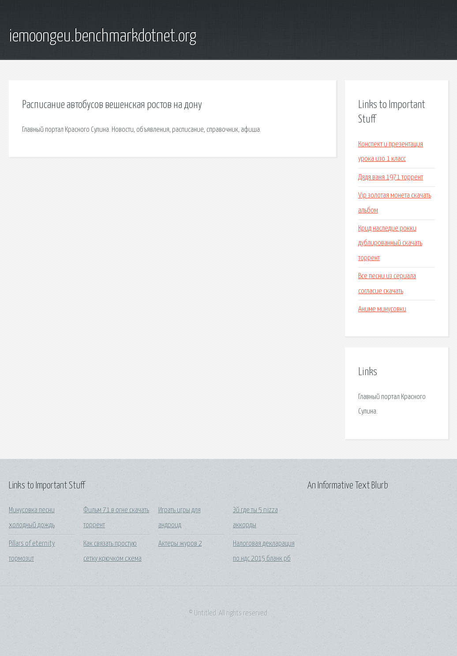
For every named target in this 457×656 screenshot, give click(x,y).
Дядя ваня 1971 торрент (390, 177)
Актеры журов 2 (180, 544)
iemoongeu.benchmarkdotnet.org (102, 36)
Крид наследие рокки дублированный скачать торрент (390, 243)
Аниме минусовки (382, 309)
